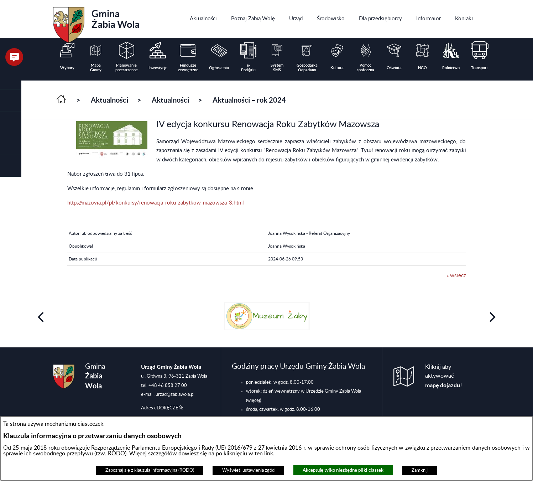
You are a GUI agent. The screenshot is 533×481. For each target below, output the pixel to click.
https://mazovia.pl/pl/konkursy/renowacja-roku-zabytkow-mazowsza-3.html (155, 203)
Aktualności (109, 100)
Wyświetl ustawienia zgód (248, 470)
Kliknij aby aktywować (443, 376)
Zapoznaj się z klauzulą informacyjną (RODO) (149, 470)
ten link (264, 453)
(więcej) (253, 400)
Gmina (96, 22)
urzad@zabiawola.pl (175, 394)
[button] (10, 101)
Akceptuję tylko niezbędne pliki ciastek (343, 470)
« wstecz (456, 275)
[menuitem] (203, 19)
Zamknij (420, 470)
